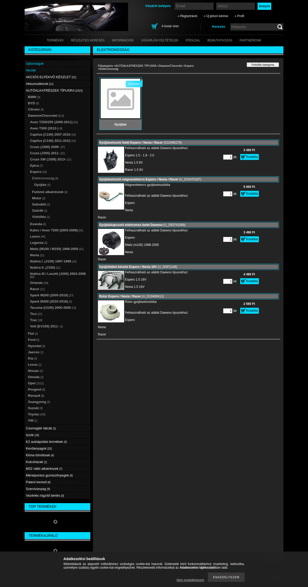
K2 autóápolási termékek (46, 442)
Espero (189, 65)
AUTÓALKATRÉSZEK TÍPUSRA (136, 65)
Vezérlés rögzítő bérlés (45, 495)
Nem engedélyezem (190, 580)
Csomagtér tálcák (41, 428)
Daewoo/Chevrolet (170, 65)
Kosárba (252, 157)
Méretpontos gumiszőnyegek (49, 475)
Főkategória (105, 65)
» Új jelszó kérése (216, 16)
